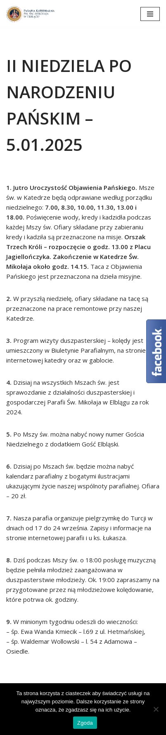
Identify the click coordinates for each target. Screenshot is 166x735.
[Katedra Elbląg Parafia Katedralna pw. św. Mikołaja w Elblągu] (31, 14)
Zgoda (85, 723)
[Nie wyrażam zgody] (156, 709)
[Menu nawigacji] (150, 14)
